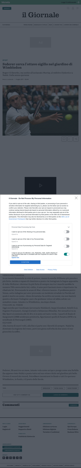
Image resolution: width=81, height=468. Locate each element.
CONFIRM (25, 262)
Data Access (40, 269)
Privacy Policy (52, 269)
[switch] (66, 231)
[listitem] (40, 227)
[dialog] (40, 234)
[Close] (77, 199)
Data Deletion (28, 269)
